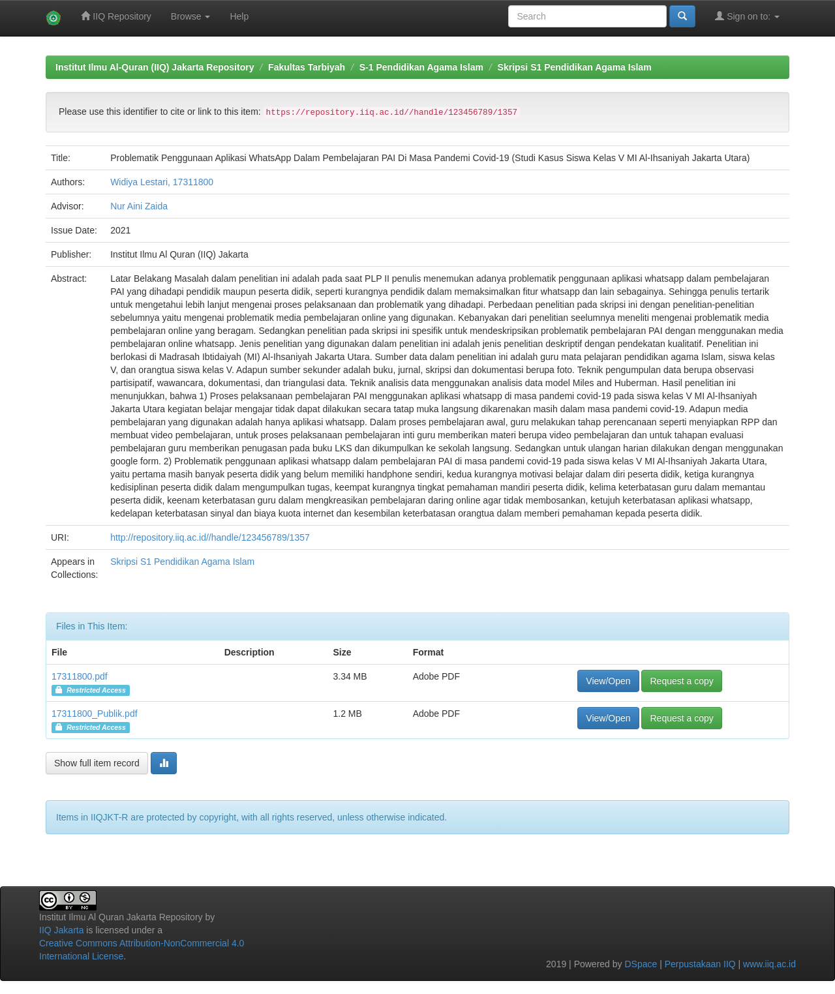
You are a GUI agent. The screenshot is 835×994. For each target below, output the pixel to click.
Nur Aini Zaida (139, 206)
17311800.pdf (80, 676)
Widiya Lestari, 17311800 (161, 182)
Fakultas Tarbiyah (306, 67)
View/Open (608, 681)
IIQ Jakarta (61, 930)
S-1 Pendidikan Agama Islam (421, 67)
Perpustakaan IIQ (700, 964)
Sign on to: (747, 16)
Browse (191, 16)
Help (239, 16)
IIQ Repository (116, 16)
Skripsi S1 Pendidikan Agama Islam (575, 67)
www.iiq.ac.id (769, 964)
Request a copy (681, 681)
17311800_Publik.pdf (95, 713)
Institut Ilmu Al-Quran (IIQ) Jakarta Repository (154, 67)
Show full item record (97, 763)
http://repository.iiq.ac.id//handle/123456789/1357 (210, 537)
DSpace (640, 964)
